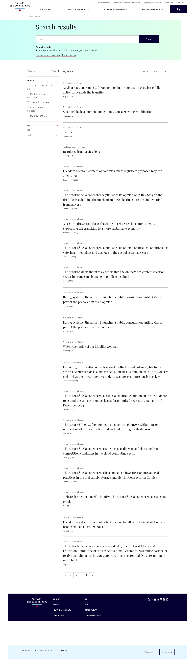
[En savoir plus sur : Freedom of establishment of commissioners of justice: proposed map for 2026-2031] (108, 178)
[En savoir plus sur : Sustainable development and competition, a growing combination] (107, 114)
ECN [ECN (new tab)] (86, 637)
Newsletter (169, 2)
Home (30, 17)
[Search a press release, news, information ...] (87, 39)
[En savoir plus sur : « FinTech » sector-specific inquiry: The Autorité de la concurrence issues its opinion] (107, 532)
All (43, 135)
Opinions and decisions (115, 9)
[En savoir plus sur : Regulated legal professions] (85, 155)
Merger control (68, 55)
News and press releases (35, 109)
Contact (56, 637)
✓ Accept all (148, 652)
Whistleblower (104, 2)
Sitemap (56, 642)
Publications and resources (35, 96)
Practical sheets (35, 116)
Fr (179, 2)
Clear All (55, 71)
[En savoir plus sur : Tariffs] (68, 136)
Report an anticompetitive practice (127, 2)
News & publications (152, 9)
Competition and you (79, 9)
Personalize (167, 652)
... (81, 613)
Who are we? (46, 9)
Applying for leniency (152, 2)
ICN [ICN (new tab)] (86, 642)
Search (149, 39)
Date (43, 126)
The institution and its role (38, 87)
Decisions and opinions (48, 55)
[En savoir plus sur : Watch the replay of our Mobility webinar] (97, 365)
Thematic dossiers (36, 102)
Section (43, 80)
